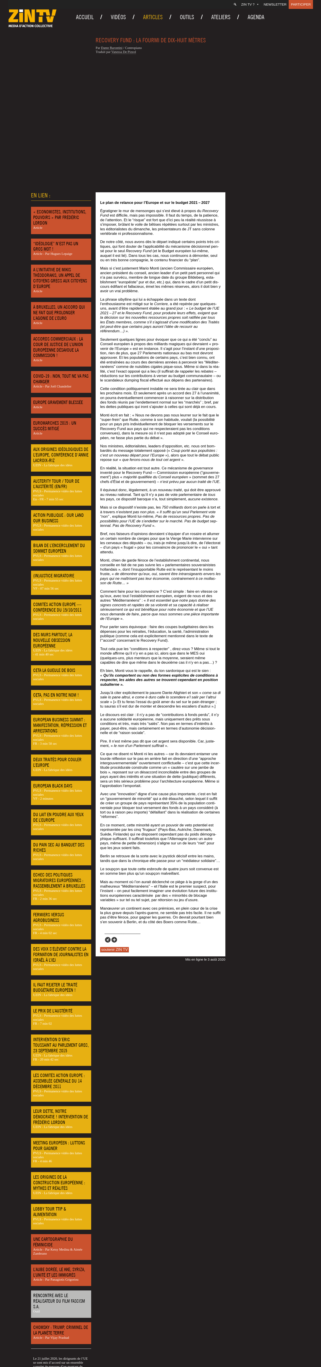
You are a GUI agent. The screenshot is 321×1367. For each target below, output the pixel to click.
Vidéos (118, 17)
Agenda (256, 17)
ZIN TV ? (250, 4)
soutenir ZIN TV (114, 820)
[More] (114, 810)
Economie (43, 1343)
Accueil (85, 17)
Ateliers (220, 17)
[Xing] (108, 810)
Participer (301, 4)
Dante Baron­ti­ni (111, 48)
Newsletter (275, 4)
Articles (153, 17)
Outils (187, 17)
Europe (57, 1343)
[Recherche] (235, 4)
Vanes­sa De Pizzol (123, 52)
